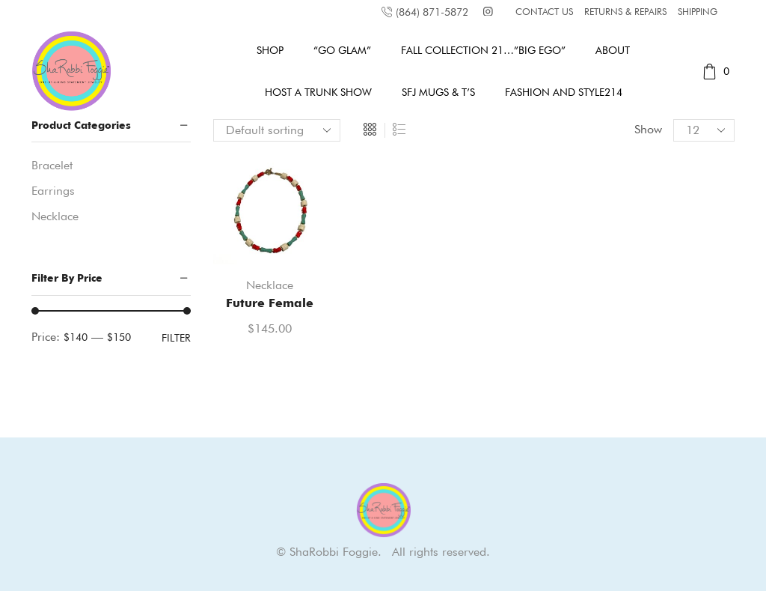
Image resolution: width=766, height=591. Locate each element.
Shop (270, 50)
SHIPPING (697, 11)
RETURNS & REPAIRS (625, 11)
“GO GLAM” (342, 50)
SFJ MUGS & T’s (438, 92)
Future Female (269, 303)
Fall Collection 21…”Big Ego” (483, 50)
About (612, 50)
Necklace (269, 285)
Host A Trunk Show (318, 92)
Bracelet (52, 165)
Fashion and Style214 (563, 92)
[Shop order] (276, 130)
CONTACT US (544, 11)
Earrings (53, 191)
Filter (176, 338)
